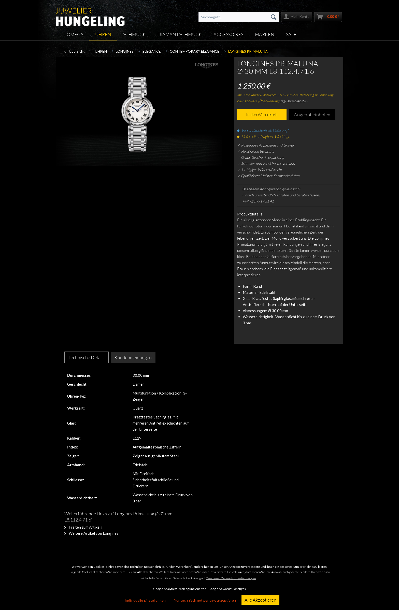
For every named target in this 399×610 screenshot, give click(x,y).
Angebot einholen (312, 114)
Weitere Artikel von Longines (91, 533)
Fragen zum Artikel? (83, 527)
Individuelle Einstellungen (145, 600)
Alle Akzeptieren (260, 600)
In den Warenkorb (262, 114)
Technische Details (86, 357)
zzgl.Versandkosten (293, 101)
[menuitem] (238, 17)
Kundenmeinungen (133, 357)
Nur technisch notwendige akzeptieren (205, 600)
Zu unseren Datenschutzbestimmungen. (231, 578)
